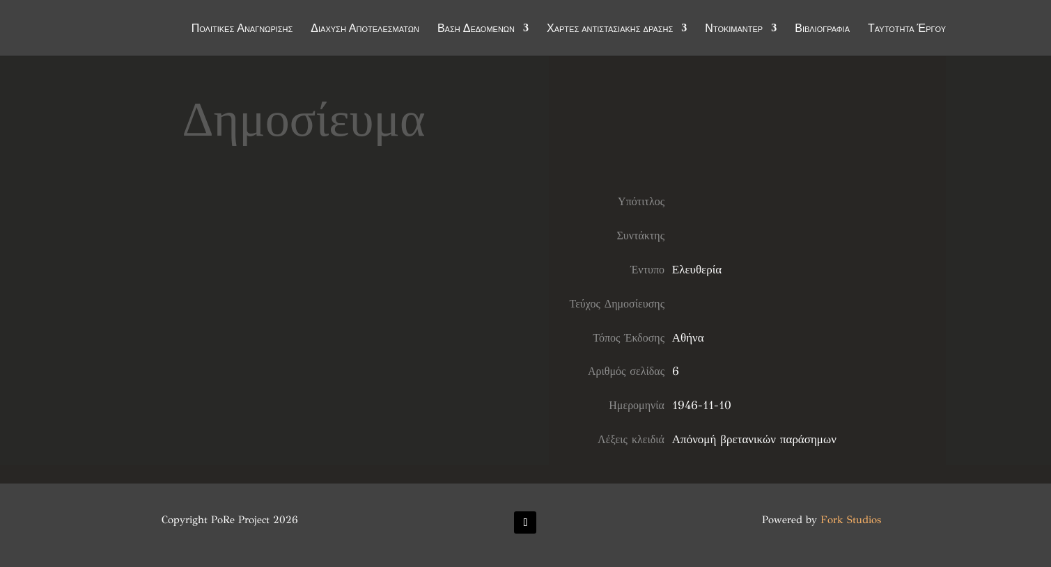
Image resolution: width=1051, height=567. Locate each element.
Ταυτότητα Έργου (907, 29)
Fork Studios (850, 519)
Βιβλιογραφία (822, 29)
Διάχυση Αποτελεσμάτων (365, 29)
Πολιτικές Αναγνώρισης (242, 29)
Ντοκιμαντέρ (734, 29)
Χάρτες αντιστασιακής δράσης (610, 29)
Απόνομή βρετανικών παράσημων (754, 439)
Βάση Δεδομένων (476, 29)
